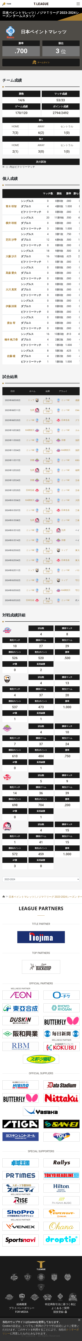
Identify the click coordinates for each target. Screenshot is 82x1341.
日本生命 (63, 420)
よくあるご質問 (60, 1308)
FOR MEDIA (21, 1311)
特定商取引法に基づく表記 (60, 1304)
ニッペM (62, 400)
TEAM (8, 4)
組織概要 (22, 1304)
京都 (60, 440)
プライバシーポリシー (21, 1308)
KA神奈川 (32, 430)
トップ (33, 400)
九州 (34, 410)
